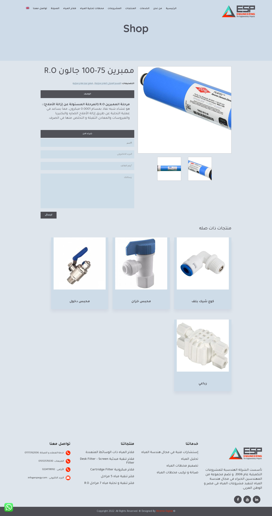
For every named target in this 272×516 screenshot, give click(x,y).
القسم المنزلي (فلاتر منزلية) (108, 83)
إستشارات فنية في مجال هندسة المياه (169, 452)
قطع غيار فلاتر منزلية (83, 83)
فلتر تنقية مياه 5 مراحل (117, 476)
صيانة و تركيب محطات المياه (177, 473)
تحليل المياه (189, 459)
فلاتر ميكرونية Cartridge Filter (112, 470)
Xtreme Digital (164, 511)
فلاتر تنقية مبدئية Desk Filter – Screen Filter (107, 461)
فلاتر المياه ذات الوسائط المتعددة (110, 452)
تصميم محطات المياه (182, 466)
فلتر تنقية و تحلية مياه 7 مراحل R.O (109, 483)
